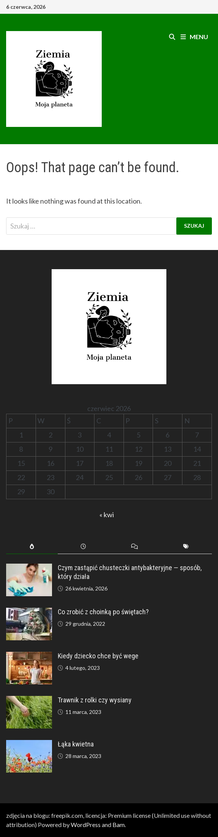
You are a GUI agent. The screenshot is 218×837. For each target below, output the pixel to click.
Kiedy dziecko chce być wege (98, 656)
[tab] (31, 546)
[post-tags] (185, 546)
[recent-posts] (83, 546)
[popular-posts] (31, 546)
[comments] (134, 546)
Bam (118, 824)
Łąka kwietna (76, 744)
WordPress (86, 824)
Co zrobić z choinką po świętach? (103, 612)
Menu (194, 36)
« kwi (106, 514)
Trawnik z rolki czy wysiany (95, 700)
